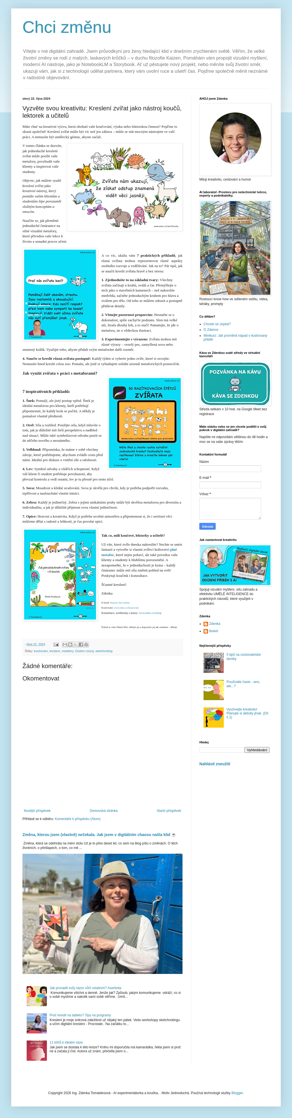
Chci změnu (66, 27)
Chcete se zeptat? (217, 324)
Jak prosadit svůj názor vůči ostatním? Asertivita (85, 988)
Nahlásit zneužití (214, 764)
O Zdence (211, 330)
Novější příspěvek (37, 811)
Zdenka (214, 624)
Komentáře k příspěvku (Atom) (78, 819)
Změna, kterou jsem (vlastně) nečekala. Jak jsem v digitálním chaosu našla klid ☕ (99, 834)
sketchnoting (104, 651)
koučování (41, 651)
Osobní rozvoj (84, 651)
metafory (67, 651)
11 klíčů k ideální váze (66, 1042)
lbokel (213, 631)
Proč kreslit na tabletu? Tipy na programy (80, 1015)
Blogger (237, 1093)
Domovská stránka (104, 811)
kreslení (54, 651)
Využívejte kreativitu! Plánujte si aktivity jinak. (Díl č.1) (247, 713)
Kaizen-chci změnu (120, 602)
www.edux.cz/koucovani (126, 607)
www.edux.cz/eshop (150, 612)
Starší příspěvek (169, 811)
